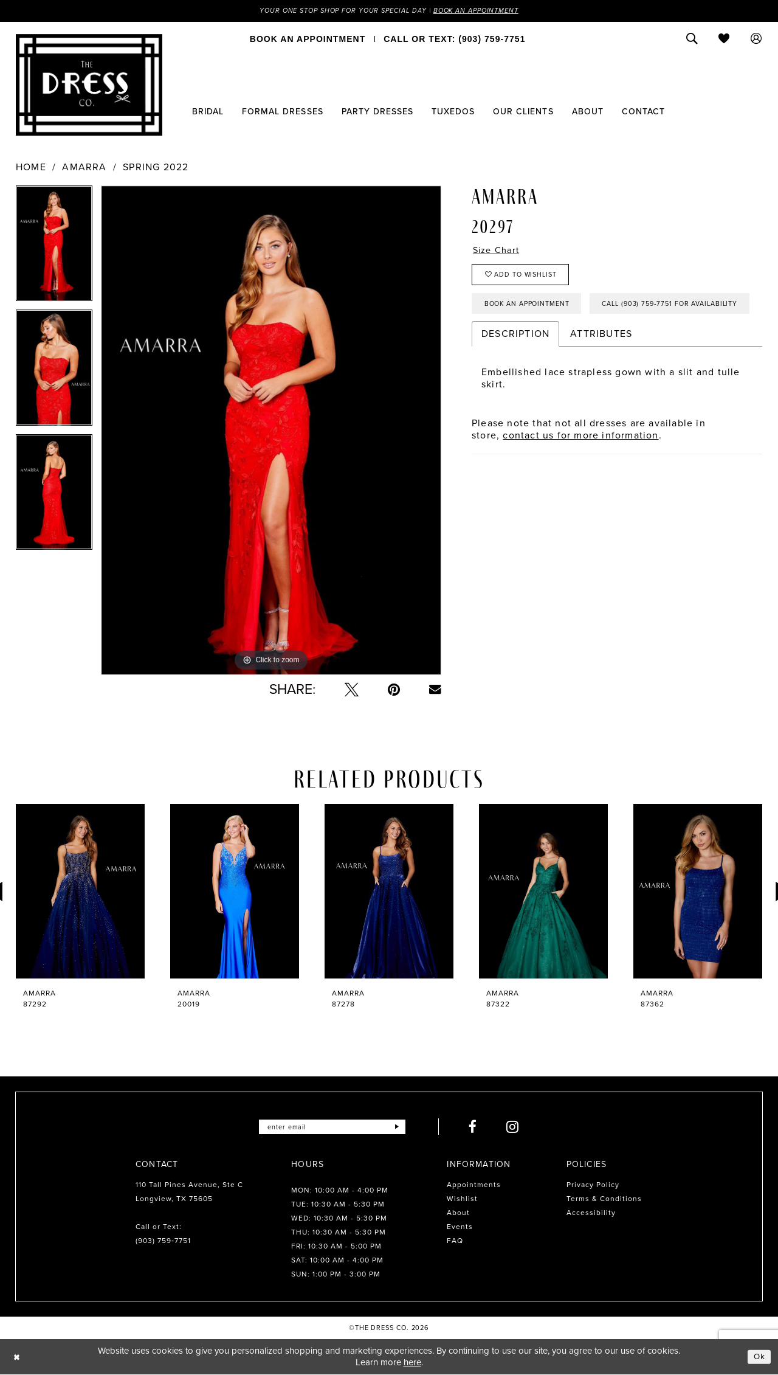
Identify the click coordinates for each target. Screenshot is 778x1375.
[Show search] (692, 40)
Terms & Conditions (604, 1199)
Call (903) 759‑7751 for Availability (561, 343)
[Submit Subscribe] (403, 1128)
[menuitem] (307, 40)
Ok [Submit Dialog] (758, 1357)
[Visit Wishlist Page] (724, 40)
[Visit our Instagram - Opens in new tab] (520, 1128)
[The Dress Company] (89, 86)
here (412, 1363)
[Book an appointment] (307, 40)
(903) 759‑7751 (163, 1241)
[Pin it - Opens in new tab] (394, 691)
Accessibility (591, 1213)
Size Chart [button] (498, 252)
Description (515, 375)
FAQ (455, 1241)
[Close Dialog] (18, 1357)
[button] (756, 40)
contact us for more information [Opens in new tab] (580, 476)
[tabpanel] (54, 249)
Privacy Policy (592, 1185)
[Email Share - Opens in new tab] (435, 690)
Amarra (84, 168)
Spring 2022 (155, 168)
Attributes (601, 375)
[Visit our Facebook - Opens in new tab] (480, 1128)
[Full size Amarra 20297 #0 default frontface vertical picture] (271, 431)
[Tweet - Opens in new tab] (352, 691)
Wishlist (462, 1199)
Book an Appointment (485, 10)
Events (460, 1227)
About (458, 1213)
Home (31, 168)
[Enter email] (332, 1128)
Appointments (474, 1185)
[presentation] (80, 892)
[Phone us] (454, 40)
